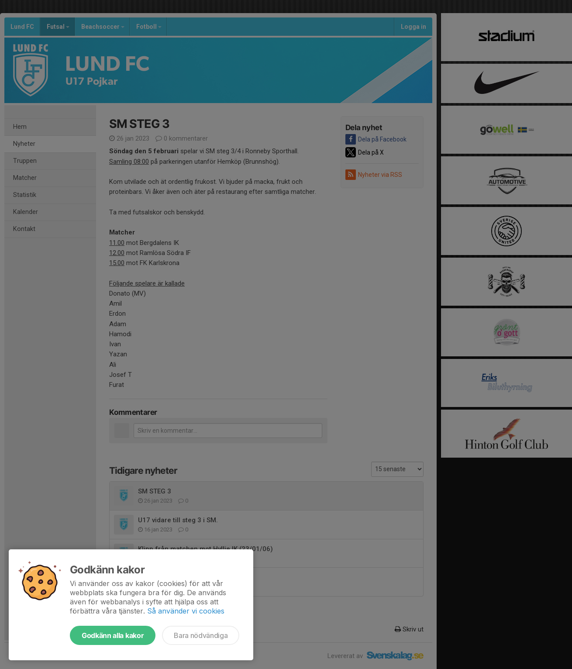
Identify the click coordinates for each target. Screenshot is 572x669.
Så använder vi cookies (185, 611)
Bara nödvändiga (200, 635)
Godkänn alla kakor (113, 635)
